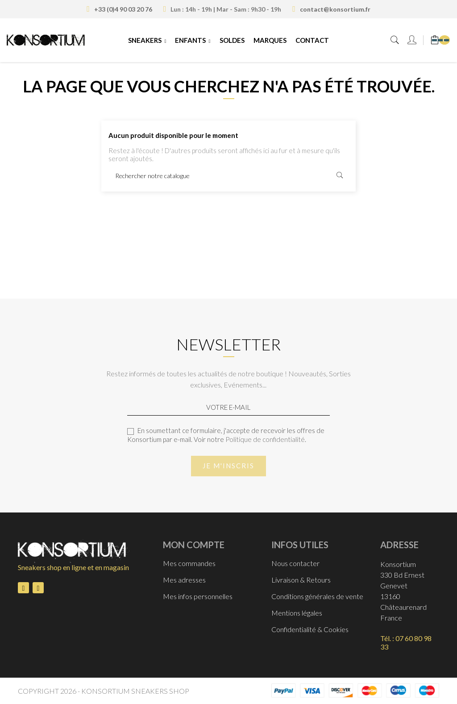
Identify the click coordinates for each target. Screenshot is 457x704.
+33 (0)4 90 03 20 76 (123, 9)
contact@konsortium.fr (335, 9)
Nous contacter (295, 563)
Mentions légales (296, 612)
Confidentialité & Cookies (310, 629)
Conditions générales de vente (317, 596)
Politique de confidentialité (265, 439)
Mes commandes (189, 563)
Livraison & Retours (301, 579)
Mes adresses (184, 579)
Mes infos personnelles (198, 596)
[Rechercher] (228, 175)
